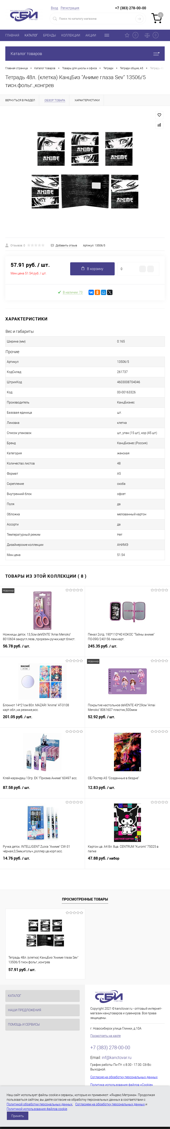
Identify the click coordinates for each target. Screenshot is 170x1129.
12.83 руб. (127, 791)
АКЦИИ (90, 35)
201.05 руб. (42, 720)
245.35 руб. (127, 650)
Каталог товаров (85, 53)
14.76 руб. (42, 862)
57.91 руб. (22, 969)
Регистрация (70, 8)
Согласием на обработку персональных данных (110, 1104)
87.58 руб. (42, 791)
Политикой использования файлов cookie (37, 1109)
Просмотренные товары (85, 899)
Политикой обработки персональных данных (39, 1104)
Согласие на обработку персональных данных (124, 1077)
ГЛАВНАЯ (12, 35)
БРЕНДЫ (49, 35)
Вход (54, 8)
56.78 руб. (42, 650)
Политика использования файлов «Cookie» (121, 1085)
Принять (17, 1116)
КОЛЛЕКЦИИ (70, 35)
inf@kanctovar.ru (116, 1057)
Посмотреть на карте (105, 1036)
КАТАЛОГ (31, 35)
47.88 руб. (127, 862)
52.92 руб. (127, 720)
